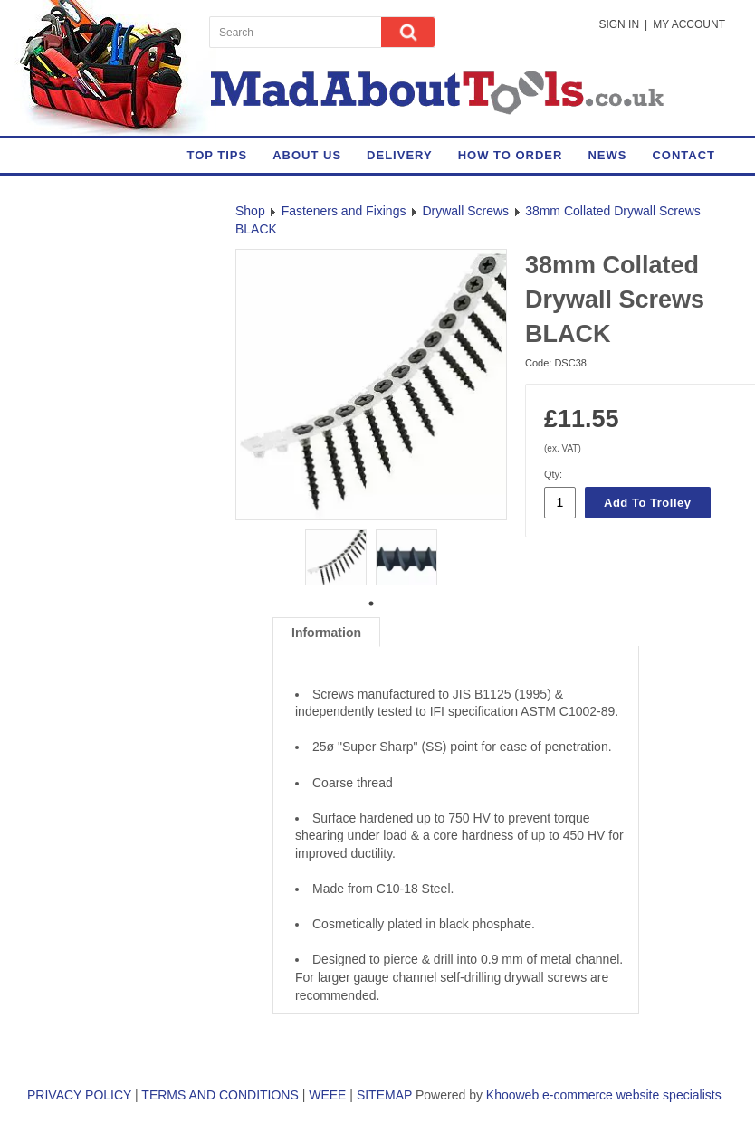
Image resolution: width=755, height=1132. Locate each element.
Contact (683, 155)
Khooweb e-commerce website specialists (604, 1095)
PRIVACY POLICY (79, 1095)
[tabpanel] (336, 555)
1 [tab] (371, 604)
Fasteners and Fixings (344, 211)
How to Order (510, 155)
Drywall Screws (465, 211)
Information (326, 632)
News (607, 155)
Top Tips (216, 155)
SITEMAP (384, 1095)
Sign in (618, 24)
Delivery (400, 155)
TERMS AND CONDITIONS (219, 1095)
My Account (689, 24)
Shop (250, 211)
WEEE (327, 1095)
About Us (306, 155)
